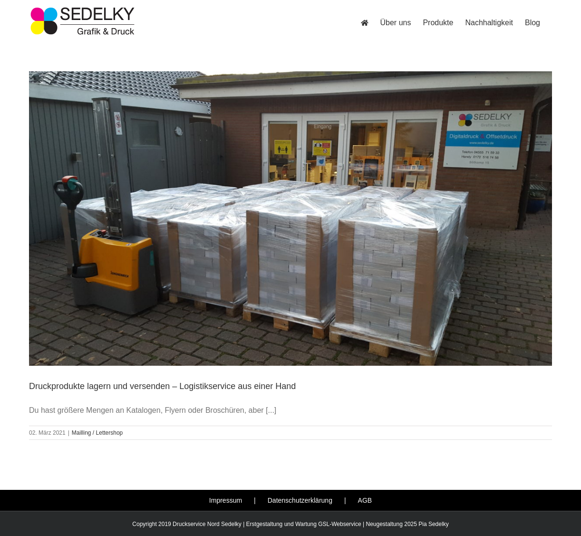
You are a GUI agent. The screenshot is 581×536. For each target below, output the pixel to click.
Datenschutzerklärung (300, 500)
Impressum (225, 500)
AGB (365, 500)
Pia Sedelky (433, 524)
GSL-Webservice (339, 524)
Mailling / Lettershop (97, 432)
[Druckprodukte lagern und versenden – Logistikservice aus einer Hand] (290, 218)
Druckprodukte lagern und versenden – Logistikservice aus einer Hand (162, 386)
